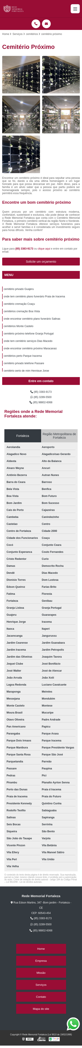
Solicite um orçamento (41, 261)
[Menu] (75, 8)
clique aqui (44, 248)
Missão (41, 972)
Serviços (41, 984)
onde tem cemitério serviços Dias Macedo (28, 341)
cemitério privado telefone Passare (24, 363)
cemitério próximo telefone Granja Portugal (29, 333)
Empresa (41, 960)
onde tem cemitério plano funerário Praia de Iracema (34, 296)
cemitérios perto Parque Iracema (23, 355)
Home (41, 948)
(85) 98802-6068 (41, 402)
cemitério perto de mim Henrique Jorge (26, 370)
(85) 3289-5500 (40, 397)
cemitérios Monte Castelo (18, 326)
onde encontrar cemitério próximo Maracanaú (30, 348)
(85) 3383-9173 (24, 248)
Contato (41, 996)
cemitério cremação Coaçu (19, 303)
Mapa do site (41, 1008)
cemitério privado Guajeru (19, 289)
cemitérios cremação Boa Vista (22, 311)
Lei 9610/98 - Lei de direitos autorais (24, 882)
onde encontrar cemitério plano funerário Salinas (32, 318)
